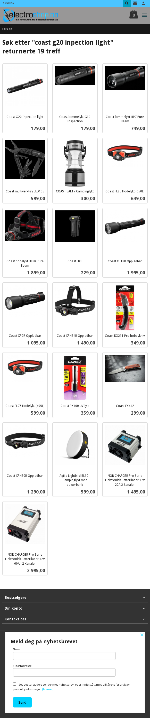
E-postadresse (64, 670)
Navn (64, 653)
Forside (7, 29)
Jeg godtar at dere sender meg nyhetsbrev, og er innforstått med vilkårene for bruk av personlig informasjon (71, 686)
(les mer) (48, 689)
